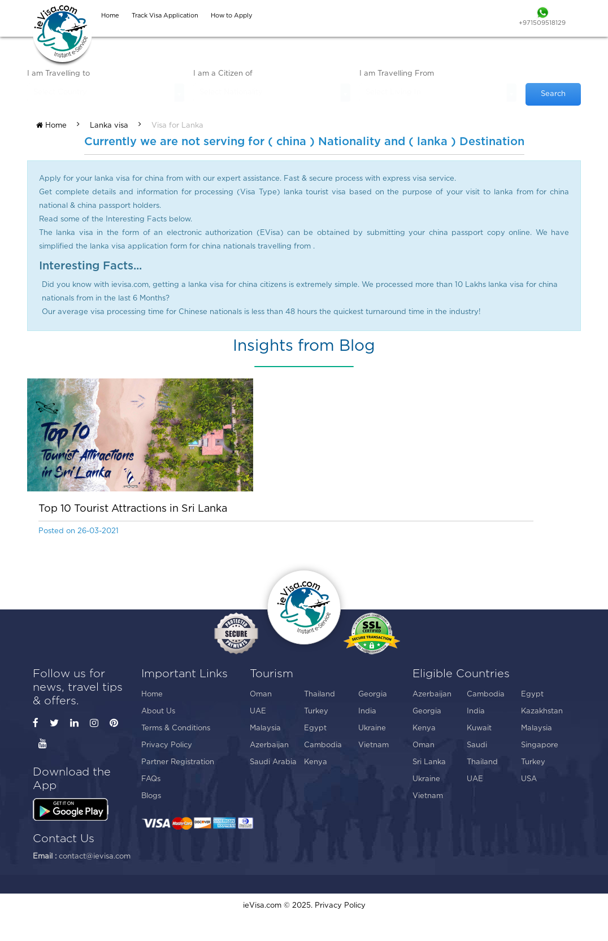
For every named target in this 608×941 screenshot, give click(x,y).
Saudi (477, 745)
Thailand (319, 694)
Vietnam (373, 745)
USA (529, 779)
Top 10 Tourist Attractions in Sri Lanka (132, 509)
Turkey (316, 711)
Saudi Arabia (273, 762)
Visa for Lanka (177, 125)
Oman (261, 694)
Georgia (372, 694)
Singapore (539, 745)
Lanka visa (109, 125)
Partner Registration (177, 762)
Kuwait (479, 728)
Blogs (151, 796)
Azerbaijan (269, 745)
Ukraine (372, 728)
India (367, 711)
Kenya (315, 762)
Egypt (315, 728)
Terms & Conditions (175, 728)
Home (51, 125)
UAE (258, 711)
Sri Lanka (429, 762)
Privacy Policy (166, 745)
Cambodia (323, 745)
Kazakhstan (542, 711)
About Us (158, 711)
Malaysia (265, 728)
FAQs (150, 779)
